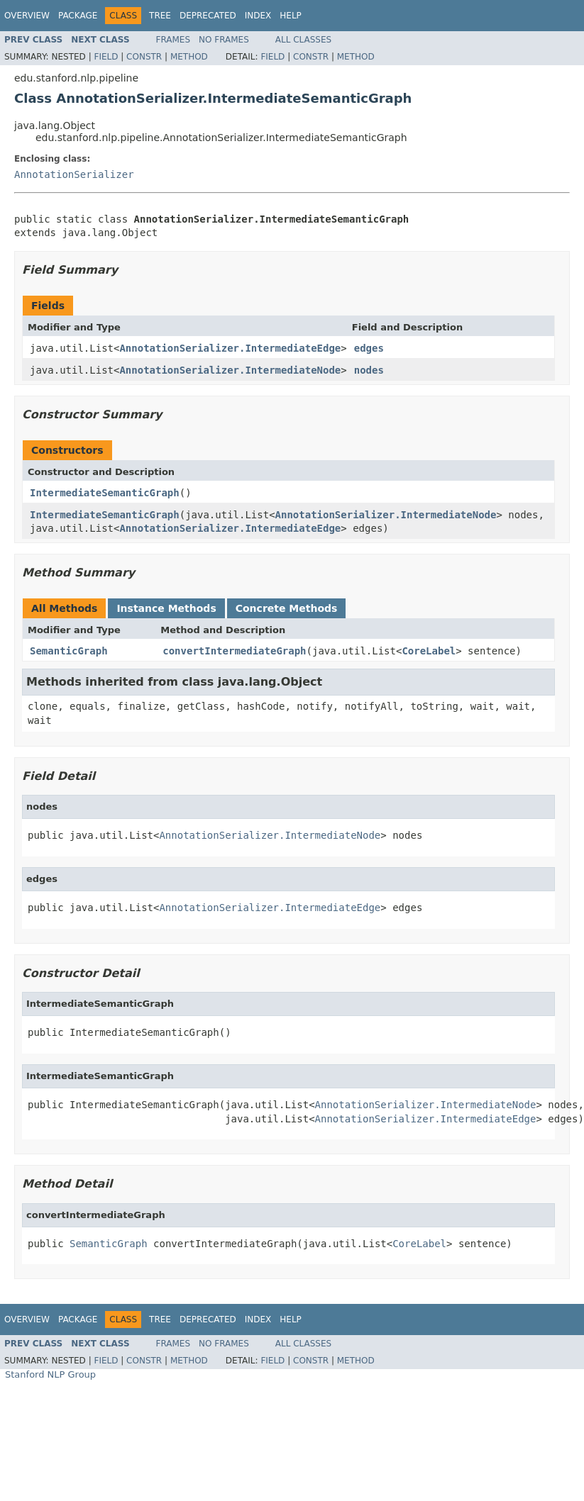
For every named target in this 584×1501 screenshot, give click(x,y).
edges (369, 348)
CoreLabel (429, 651)
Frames (173, 40)
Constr (144, 57)
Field (106, 57)
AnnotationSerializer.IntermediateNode (230, 370)
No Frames (224, 40)
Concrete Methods (287, 608)
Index (258, 16)
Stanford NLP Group (50, 1374)
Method (189, 57)
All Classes (303, 40)
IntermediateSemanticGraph (105, 492)
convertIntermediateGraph (234, 651)
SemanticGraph (69, 651)
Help (291, 16)
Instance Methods (166, 608)
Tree (160, 16)
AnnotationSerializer (74, 174)
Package (77, 16)
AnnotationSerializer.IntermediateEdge (230, 348)
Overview (27, 16)
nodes (369, 370)
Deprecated (208, 16)
